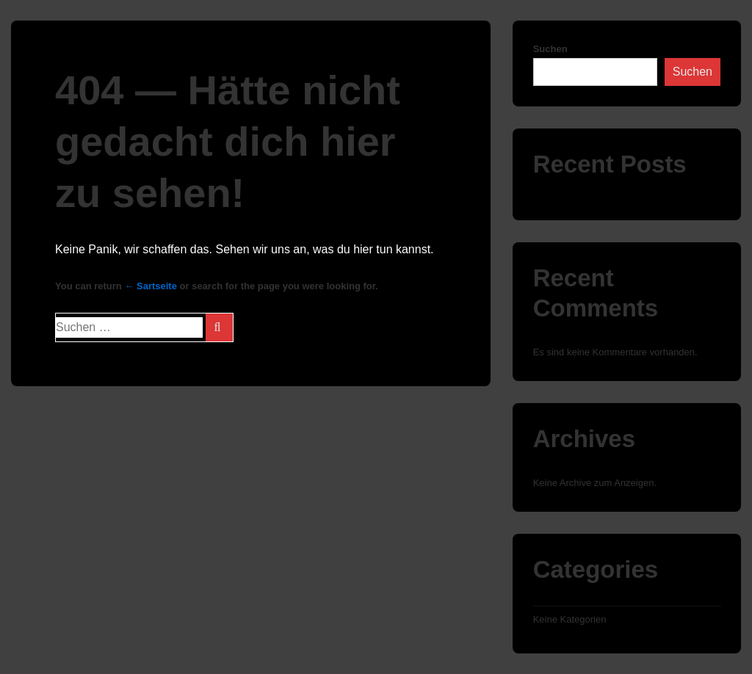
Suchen (550, 48)
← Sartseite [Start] (150, 285)
